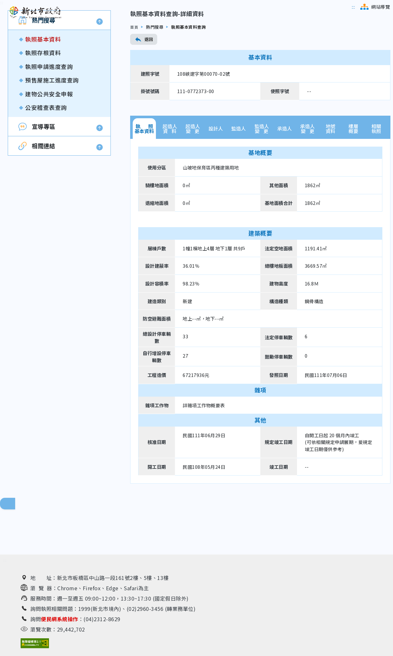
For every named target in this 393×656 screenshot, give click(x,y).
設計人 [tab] (215, 171)
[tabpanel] (260, 353)
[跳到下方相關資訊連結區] (5, 562)
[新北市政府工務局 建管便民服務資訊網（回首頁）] (35, 12)
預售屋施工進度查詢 (52, 123)
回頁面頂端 (13, 505)
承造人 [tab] (284, 171)
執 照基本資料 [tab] (144, 171)
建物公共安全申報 (49, 136)
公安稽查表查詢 (46, 150)
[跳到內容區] (2, 45)
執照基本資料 (43, 82)
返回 (143, 82)
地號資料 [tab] (330, 171)
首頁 (134, 69)
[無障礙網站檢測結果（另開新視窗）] (35, 645)
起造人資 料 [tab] (170, 171)
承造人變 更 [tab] (307, 171)
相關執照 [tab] (376, 171)
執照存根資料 (43, 95)
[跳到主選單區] (353, 6)
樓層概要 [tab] (353, 171)
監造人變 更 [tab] (261, 171)
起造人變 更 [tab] (193, 171)
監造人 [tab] (238, 171)
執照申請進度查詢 (49, 109)
